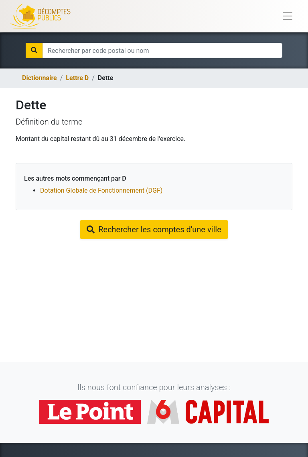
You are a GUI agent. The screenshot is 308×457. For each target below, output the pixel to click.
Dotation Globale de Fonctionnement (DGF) (101, 190)
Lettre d (77, 78)
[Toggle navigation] (287, 16)
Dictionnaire (39, 78)
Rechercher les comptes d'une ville (154, 229)
